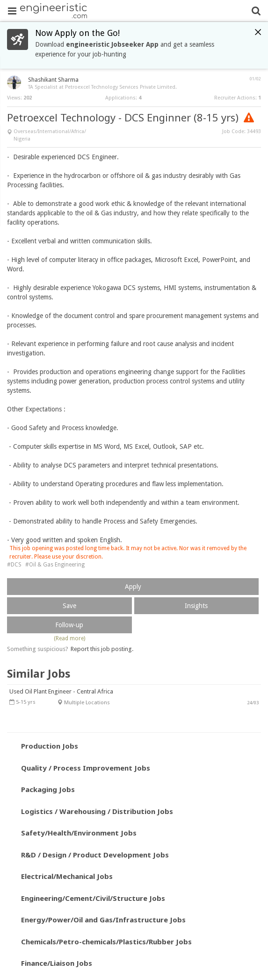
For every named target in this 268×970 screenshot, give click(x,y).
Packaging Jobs (48, 789)
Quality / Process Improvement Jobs (85, 767)
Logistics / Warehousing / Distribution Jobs (97, 811)
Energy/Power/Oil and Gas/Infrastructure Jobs (103, 919)
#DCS (14, 564)
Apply (133, 586)
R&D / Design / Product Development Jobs (95, 854)
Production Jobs (49, 746)
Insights (196, 605)
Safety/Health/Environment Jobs (79, 832)
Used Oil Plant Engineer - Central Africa (61, 691)
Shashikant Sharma (53, 79)
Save (69, 605)
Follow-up (69, 625)
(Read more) (69, 638)
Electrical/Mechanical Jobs (67, 876)
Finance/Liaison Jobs (56, 963)
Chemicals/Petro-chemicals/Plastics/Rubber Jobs (106, 941)
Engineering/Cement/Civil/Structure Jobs (93, 898)
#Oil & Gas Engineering (55, 564)
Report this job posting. (102, 648)
